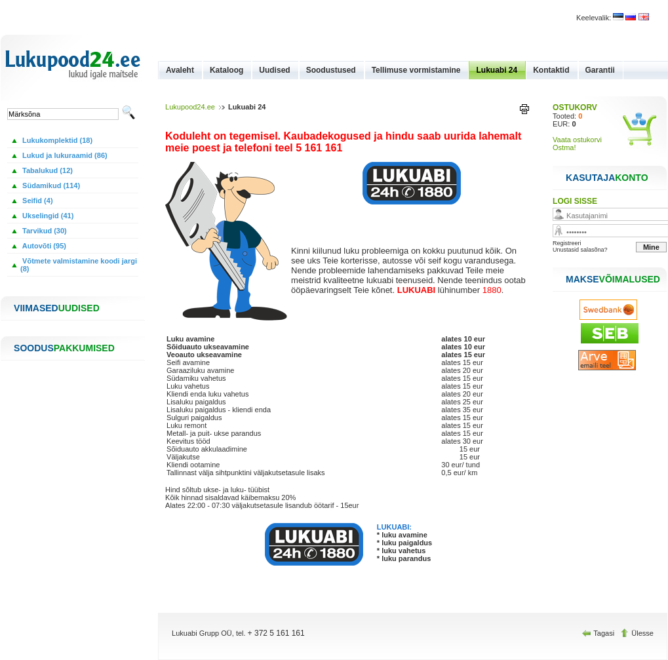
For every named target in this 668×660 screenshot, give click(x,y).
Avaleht (180, 70)
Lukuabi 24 (496, 70)
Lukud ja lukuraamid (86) (64, 155)
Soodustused (331, 70)
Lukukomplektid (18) (56, 140)
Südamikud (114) (50, 185)
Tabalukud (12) (46, 170)
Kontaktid (551, 70)
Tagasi (599, 633)
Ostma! (564, 147)
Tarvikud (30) (43, 231)
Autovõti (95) (43, 246)
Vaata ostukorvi (577, 140)
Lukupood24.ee (190, 107)
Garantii (600, 70)
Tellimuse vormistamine (416, 70)
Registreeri (567, 243)
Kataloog (226, 70)
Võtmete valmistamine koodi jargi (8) (78, 265)
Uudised (274, 70)
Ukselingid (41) (46, 216)
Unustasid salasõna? (580, 249)
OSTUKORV (575, 107)
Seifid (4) (36, 200)
